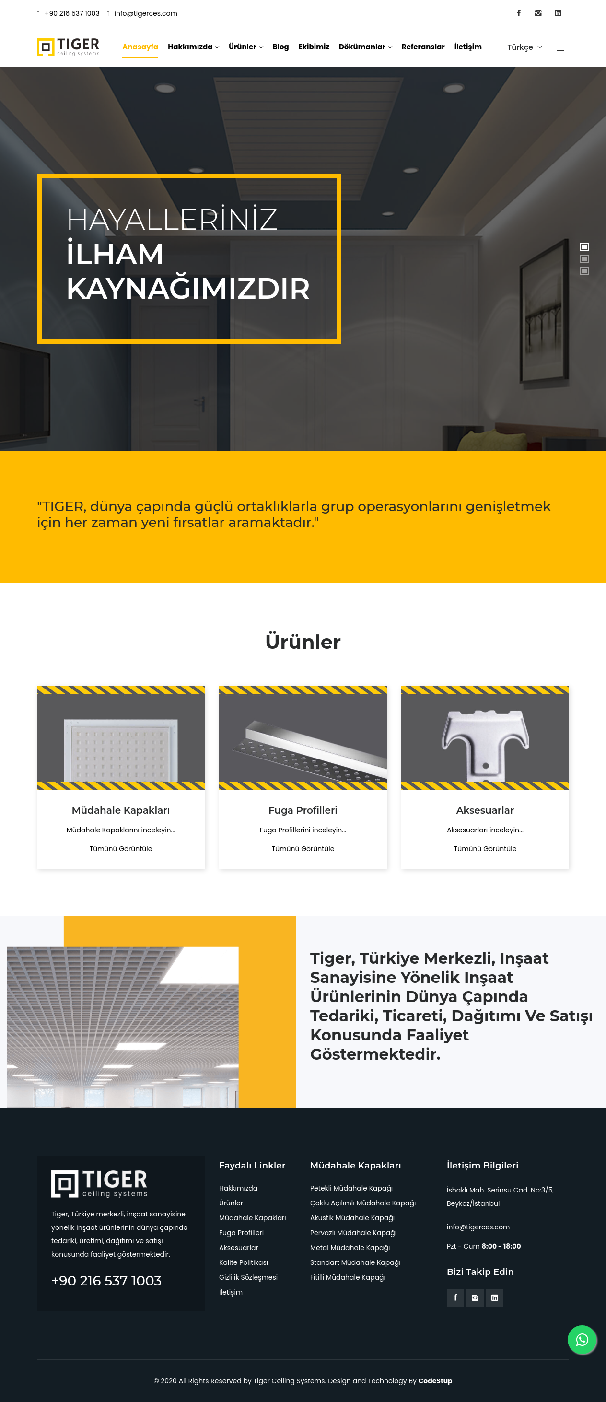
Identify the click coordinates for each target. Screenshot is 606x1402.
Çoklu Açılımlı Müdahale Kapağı (363, 1203)
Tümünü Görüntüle (121, 848)
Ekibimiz (314, 47)
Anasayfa (140, 47)
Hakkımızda (190, 47)
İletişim (468, 47)
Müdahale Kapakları (252, 1218)
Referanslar (423, 47)
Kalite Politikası (243, 1262)
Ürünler (242, 47)
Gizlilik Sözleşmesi (248, 1277)
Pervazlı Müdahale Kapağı (353, 1233)
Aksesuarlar (238, 1247)
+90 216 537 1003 (68, 13)
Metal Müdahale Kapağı (350, 1247)
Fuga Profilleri (241, 1233)
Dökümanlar (362, 47)
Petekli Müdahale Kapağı (351, 1188)
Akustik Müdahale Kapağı (352, 1218)
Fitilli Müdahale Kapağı (347, 1277)
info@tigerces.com (142, 13)
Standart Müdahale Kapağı (355, 1262)
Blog (281, 47)
